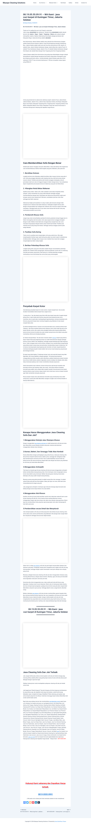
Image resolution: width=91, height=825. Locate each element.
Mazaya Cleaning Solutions (14, 3)
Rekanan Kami (56, 3)
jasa (58, 731)
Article (77, 2)
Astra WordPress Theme (60, 821)
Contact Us (84, 2)
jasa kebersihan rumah (55, 701)
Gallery (72, 2)
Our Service (45, 3)
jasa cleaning (36, 565)
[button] (48, 3)
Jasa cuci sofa (32, 737)
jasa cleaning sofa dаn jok (41, 443)
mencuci (54, 337)
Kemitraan (65, 2)
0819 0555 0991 (45, 794)
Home (38, 2)
